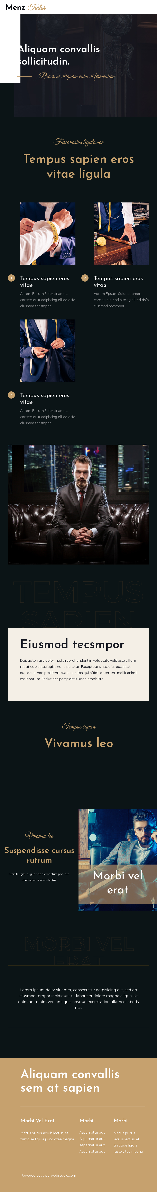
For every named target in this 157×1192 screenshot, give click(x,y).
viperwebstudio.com (59, 1175)
